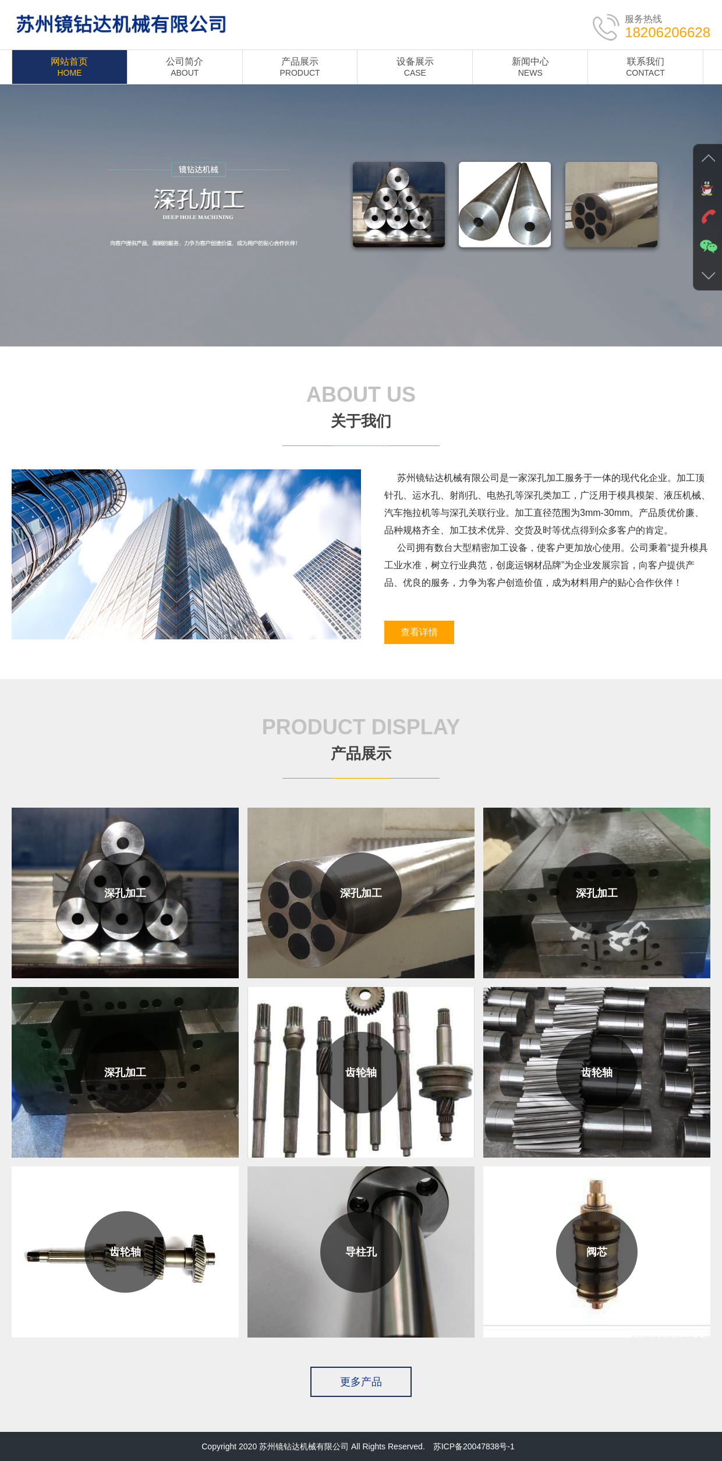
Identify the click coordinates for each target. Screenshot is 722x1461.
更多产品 (361, 1382)
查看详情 (419, 632)
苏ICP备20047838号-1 (474, 1446)
